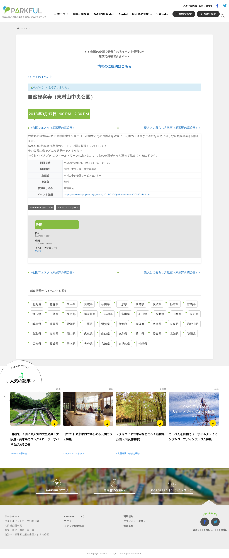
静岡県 (54, 323)
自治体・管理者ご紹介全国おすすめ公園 (27, 534)
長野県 (194, 314)
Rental (123, 14)
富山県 (125, 314)
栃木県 (174, 304)
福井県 (160, 314)
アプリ (67, 521)
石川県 (142, 314)
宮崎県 (105, 343)
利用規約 (128, 516)
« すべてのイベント (40, 76)
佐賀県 (37, 343)
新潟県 (108, 314)
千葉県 (54, 314)
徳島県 (122, 333)
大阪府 (140, 323)
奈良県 (174, 323)
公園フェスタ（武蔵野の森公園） (53, 127)
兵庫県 (157, 323)
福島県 (140, 304)
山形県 (122, 304)
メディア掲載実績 (74, 526)
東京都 (38, 250)
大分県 (88, 343)
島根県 (54, 333)
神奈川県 (90, 314)
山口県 (105, 333)
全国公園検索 (80, 14)
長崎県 (54, 343)
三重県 (88, 323)
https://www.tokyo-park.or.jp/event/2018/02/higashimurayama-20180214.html (106, 194)
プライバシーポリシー (135, 521)
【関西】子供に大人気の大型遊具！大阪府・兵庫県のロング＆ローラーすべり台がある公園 (34, 439)
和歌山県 (193, 323)
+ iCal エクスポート (68, 207)
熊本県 (71, 343)
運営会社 (128, 526)
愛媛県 (157, 333)
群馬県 (191, 304)
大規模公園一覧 (13, 525)
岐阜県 (37, 323)
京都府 (122, 323)
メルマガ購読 (190, 5)
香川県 (140, 333)
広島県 (88, 333)
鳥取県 (37, 333)
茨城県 (157, 304)
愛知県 (71, 323)
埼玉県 (37, 314)
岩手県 (71, 304)
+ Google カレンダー (41, 207)
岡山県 (71, 333)
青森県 (54, 304)
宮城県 (88, 304)
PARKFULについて (74, 516)
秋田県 (105, 304)
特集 (58, 389)
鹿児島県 (124, 343)
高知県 (174, 333)
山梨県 (177, 314)
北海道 (37, 304)
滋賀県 (105, 323)
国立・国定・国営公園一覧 (19, 530)
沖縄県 (142, 343)
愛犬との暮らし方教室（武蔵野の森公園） (172, 127)
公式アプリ (61, 14)
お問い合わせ (206, 5)
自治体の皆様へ (142, 14)
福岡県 (191, 333)
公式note (162, 14)
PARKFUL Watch (104, 14)
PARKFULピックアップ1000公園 (22, 521)
